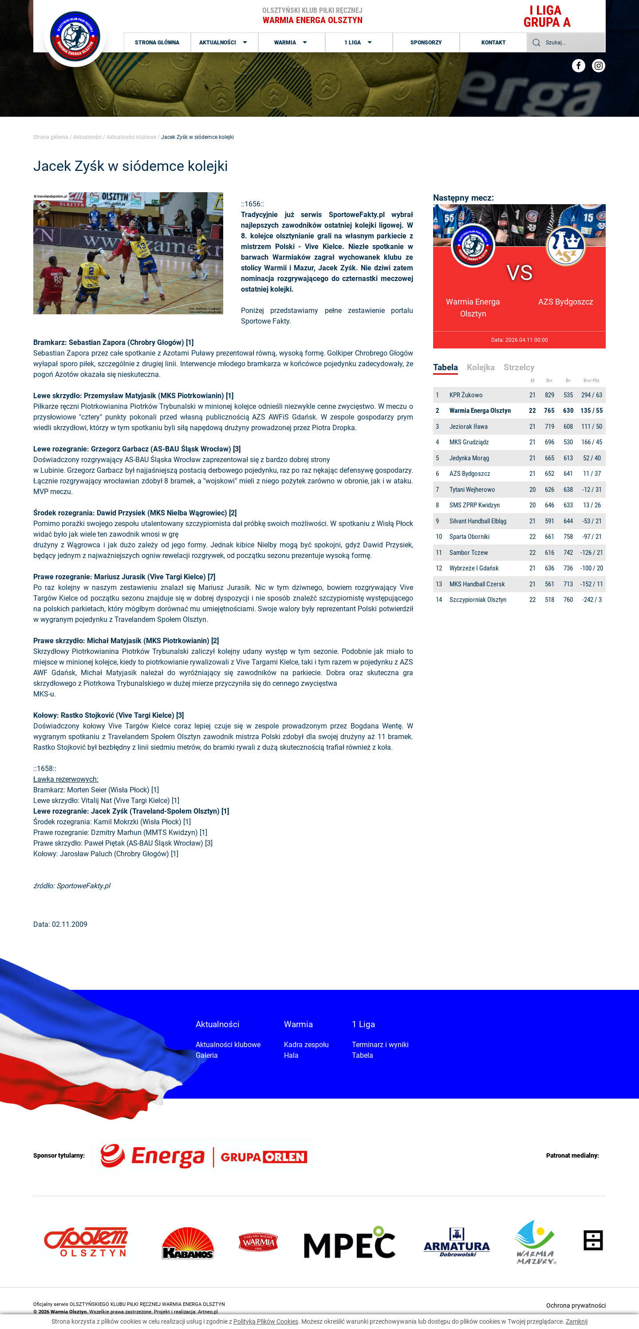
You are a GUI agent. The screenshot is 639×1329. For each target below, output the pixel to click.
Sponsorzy (426, 43)
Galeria (207, 1055)
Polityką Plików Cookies (265, 1321)
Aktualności (224, 42)
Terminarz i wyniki (380, 1044)
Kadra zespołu (306, 1044)
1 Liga (359, 42)
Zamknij (577, 1321)
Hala (291, 1055)
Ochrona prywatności (576, 1305)
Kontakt (493, 43)
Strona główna (157, 43)
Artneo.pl (208, 1312)
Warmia (291, 42)
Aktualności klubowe (131, 137)
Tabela (362, 1055)
